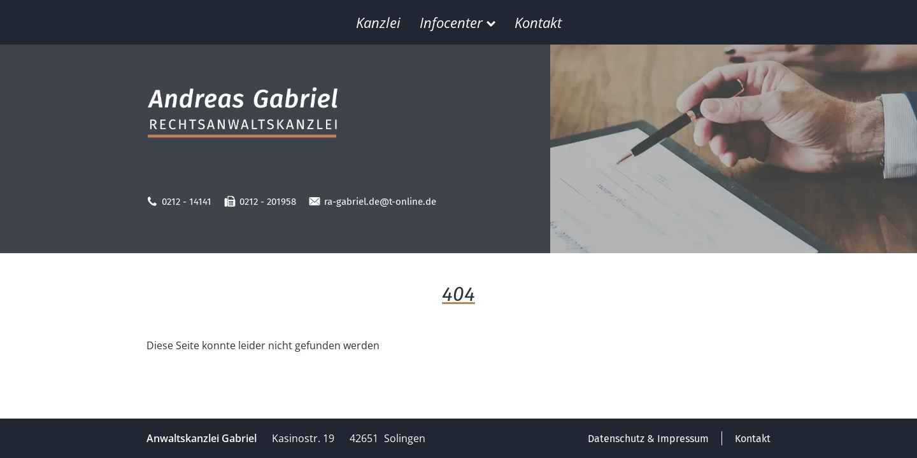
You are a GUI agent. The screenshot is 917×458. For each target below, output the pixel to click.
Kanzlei (378, 22)
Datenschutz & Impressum (648, 439)
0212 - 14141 (178, 201)
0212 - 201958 (260, 201)
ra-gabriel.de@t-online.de (372, 201)
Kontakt (538, 22)
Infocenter (457, 22)
